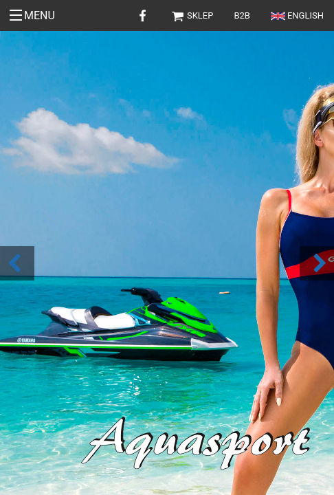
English (297, 15)
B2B (242, 15)
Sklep (192, 15)
